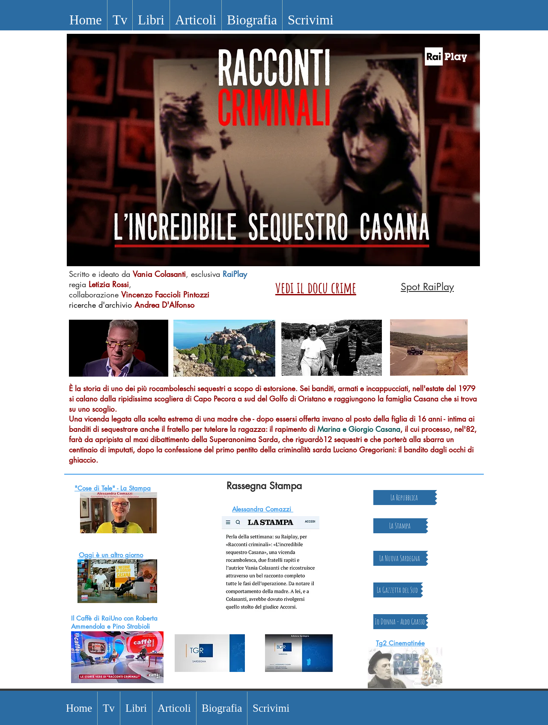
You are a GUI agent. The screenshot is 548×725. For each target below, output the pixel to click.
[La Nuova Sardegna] (399, 558)
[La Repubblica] (404, 497)
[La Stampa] (399, 525)
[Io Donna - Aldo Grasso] (399, 621)
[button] (119, 20)
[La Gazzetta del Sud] (397, 589)
